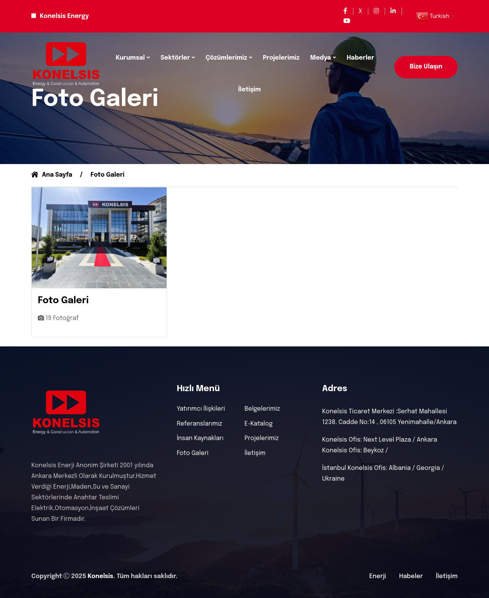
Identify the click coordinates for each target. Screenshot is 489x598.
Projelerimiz (281, 58)
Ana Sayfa (52, 175)
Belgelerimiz (262, 409)
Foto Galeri (193, 454)
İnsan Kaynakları (201, 439)
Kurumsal (130, 58)
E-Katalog (258, 424)
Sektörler (175, 58)
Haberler (360, 58)
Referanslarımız (200, 424)
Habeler (411, 576)
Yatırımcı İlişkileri (201, 409)
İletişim (249, 89)
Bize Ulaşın (426, 66)
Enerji (377, 576)
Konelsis (100, 576)
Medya (320, 58)
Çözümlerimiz (226, 58)
